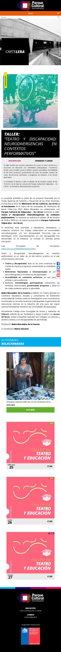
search (59, 17)
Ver (30, 409)
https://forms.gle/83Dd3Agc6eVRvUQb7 (18, 249)
